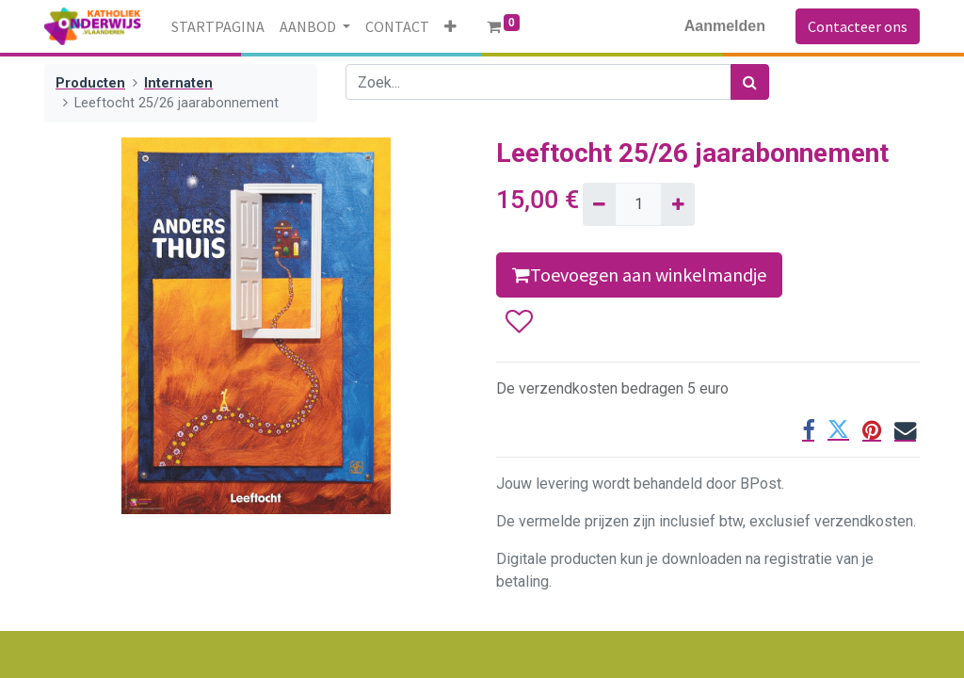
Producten (90, 83)
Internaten (178, 83)
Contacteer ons (858, 26)
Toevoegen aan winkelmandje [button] (639, 274)
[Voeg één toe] (677, 204)
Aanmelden (724, 26)
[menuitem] (218, 26)
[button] (450, 26)
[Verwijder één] (599, 204)
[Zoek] (750, 82)
